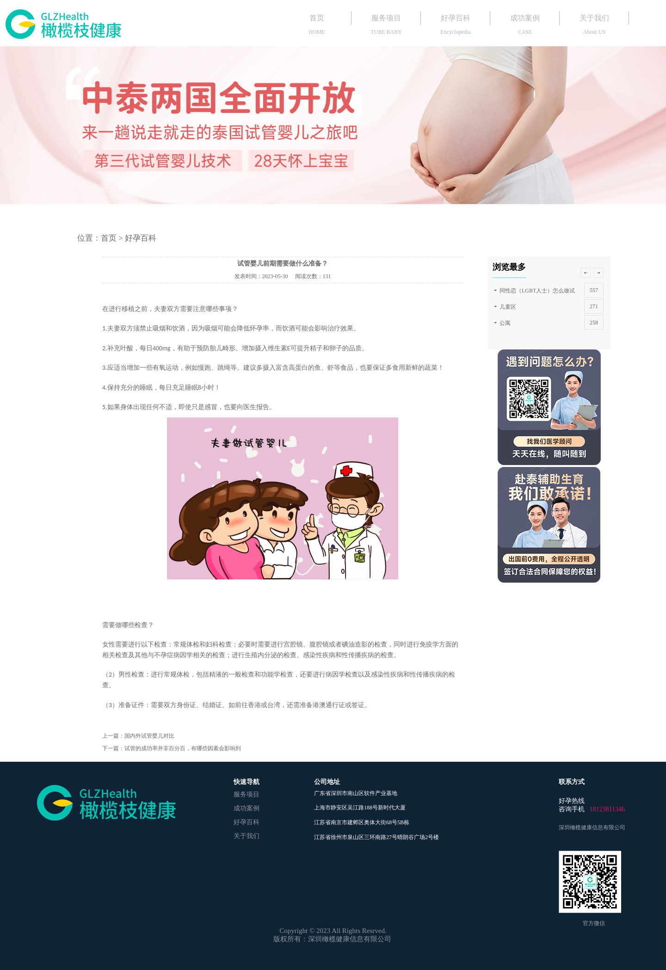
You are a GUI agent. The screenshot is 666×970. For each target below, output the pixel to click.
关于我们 (594, 18)
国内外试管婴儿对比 (149, 736)
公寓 (505, 323)
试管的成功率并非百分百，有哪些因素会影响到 (182, 748)
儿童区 (508, 307)
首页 (316, 18)
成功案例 (525, 18)
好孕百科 (455, 18)
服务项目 (386, 18)
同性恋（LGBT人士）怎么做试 (537, 290)
